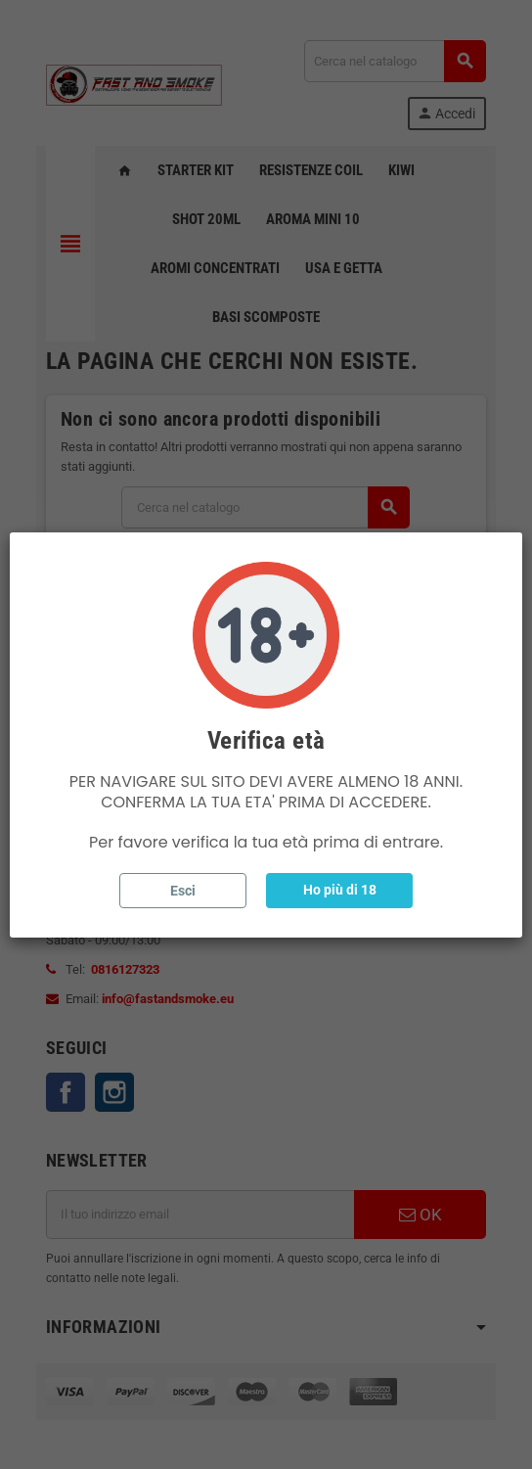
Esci (183, 890)
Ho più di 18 (340, 889)
